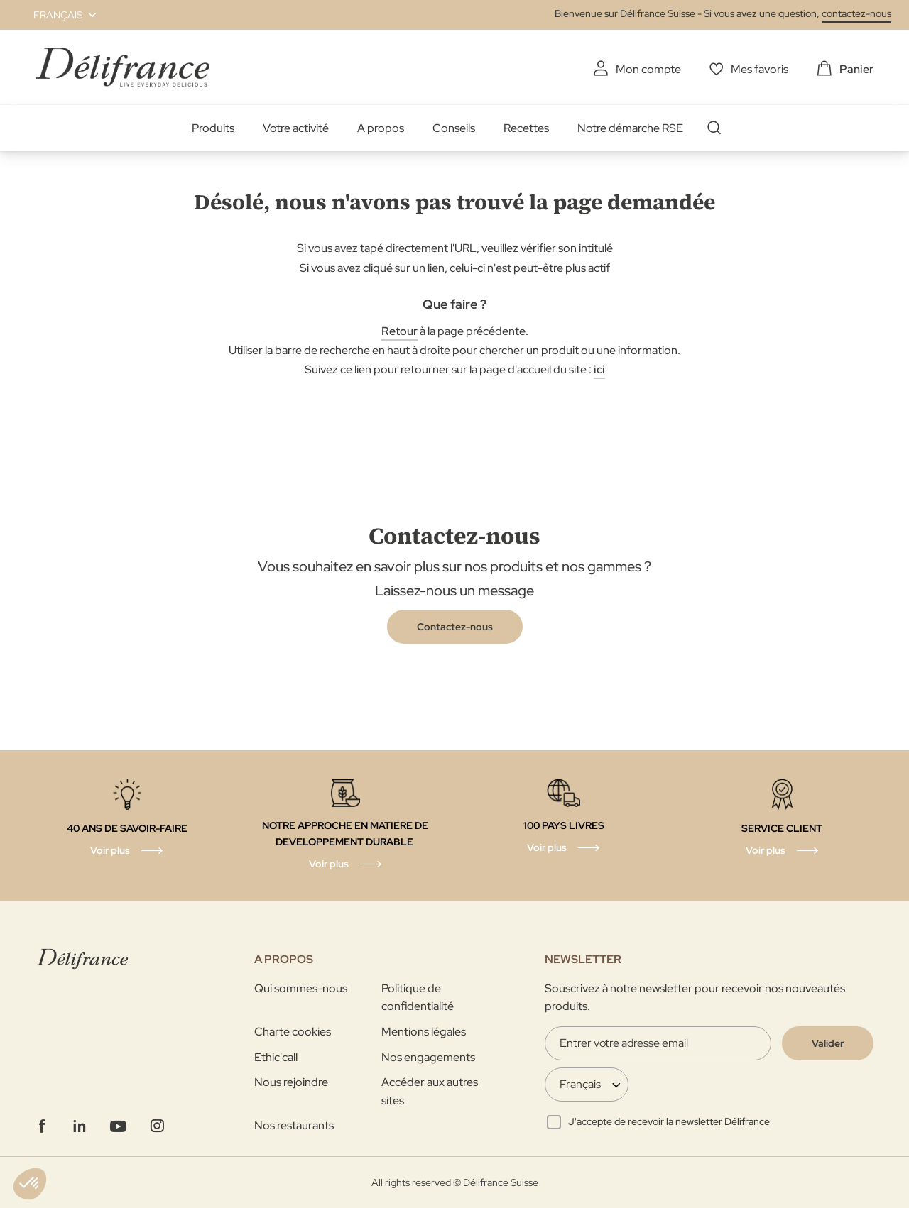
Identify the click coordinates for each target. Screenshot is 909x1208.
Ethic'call (276, 1057)
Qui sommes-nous (300, 988)
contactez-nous (856, 13)
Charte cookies (292, 1031)
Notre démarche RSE (630, 128)
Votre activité (296, 128)
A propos (380, 128)
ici (599, 369)
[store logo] (122, 67)
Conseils (453, 128)
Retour (399, 331)
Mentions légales (423, 1031)
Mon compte (648, 69)
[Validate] (827, 1043)
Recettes (526, 128)
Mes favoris (759, 69)
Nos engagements (428, 1057)
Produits (213, 128)
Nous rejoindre (291, 1082)
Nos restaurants (294, 1125)
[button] (56, 15)
